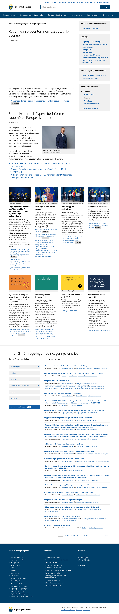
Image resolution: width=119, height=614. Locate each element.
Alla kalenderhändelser (90, 108)
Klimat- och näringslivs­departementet (58, 570)
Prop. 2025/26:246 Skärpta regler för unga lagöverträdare (20, 268)
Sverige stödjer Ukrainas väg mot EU (58, 525)
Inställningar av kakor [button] (83, 610)
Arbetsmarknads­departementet (56, 560)
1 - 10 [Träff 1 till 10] (60, 535)
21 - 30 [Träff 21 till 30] (73, 535)
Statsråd (25, 379)
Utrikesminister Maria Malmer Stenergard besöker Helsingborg (67, 366)
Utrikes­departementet (53, 585)
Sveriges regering (17, 557)
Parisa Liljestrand (81, 396)
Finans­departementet (52, 563)
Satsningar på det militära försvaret (95, 44)
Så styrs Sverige (16, 565)
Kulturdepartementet (68, 387)
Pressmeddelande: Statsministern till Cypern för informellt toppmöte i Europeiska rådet (40, 164)
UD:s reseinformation (90, 28)
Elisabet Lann (80, 502)
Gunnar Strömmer (81, 509)
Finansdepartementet (52, 385)
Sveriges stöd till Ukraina (91, 55)
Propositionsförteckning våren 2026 (95, 58)
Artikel (64, 376)
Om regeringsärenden (90, 78)
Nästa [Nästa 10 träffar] (106, 535)
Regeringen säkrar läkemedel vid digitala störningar (63, 500)
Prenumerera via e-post (75, 2)
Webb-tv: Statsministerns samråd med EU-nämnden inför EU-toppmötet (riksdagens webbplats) (41, 176)
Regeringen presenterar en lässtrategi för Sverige (62, 516)
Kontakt (13, 570)
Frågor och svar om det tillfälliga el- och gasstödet (94, 61)
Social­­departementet (91, 104)
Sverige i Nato (87, 52)
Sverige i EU (86, 50)
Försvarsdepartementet (66, 385)
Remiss (64, 405)
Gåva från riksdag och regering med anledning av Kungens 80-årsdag (69, 451)
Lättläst (53, 2)
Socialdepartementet (51, 388)
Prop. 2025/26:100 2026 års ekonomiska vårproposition (44, 241)
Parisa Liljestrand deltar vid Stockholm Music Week (63, 393)
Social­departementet (52, 580)
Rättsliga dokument (17, 591)
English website (90, 2)
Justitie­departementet (53, 568)
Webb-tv (76, 519)
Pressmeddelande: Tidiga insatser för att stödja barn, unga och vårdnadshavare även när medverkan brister (73, 240)
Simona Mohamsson (99, 519)
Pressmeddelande (67, 368)
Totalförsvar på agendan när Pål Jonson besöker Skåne (64, 459)
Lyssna (47, 2)
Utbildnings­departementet (54, 583)
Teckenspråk (62, 2)
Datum (25, 392)
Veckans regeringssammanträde (22, 596)
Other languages (103, 2)
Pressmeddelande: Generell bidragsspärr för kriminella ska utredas (98, 226)
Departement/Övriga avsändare (25, 386)
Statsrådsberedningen (66, 388)
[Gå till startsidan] (20, 6)
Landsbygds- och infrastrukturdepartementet (90, 387)
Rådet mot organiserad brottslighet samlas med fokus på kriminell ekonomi (72, 507)
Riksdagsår (25, 398)
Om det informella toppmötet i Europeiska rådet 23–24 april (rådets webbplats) (39, 170)
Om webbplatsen (16, 581)
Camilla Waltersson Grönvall (85, 487)
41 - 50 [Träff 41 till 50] (85, 535)
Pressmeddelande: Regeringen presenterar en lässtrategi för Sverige (40, 102)
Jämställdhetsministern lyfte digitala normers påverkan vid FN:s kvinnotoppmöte (74, 373)
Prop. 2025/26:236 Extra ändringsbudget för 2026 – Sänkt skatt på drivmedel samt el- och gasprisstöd (46, 251)
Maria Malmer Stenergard (84, 368)
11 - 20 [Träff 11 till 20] (66, 535)
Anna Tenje (88, 101)
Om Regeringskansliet (18, 578)
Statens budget (87, 47)
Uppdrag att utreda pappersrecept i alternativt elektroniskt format (68, 418)
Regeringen (80, 413)
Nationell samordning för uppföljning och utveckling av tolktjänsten (69, 485)
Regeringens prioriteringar (91, 42)
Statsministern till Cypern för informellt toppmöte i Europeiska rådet (69, 492)
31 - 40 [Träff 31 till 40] (79, 535)
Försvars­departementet (53, 565)
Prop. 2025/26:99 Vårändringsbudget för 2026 (45, 245)
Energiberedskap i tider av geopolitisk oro (71, 311)
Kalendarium (15, 576)
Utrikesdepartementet (100, 368)
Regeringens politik (17, 560)
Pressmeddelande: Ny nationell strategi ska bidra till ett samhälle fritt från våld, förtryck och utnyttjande (20, 332)
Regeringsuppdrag (67, 413)
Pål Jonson (91, 461)
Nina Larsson (73, 376)
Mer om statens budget (43, 257)
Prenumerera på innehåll (21, 407)
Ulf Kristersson (80, 454)
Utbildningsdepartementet (82, 388)
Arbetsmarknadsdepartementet (87, 376)
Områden (25, 373)
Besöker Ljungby (88, 94)
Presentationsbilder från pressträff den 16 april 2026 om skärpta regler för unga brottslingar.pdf (20, 262)
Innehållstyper (25, 367)
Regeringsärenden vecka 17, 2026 (94, 75)
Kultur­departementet (52, 573)
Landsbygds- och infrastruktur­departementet (56, 577)
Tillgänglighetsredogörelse (20, 594)
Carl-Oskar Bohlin (81, 461)
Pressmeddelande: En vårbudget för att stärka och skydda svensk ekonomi (46, 236)
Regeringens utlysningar (19, 589)
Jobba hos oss (15, 573)
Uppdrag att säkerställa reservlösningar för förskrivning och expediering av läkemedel (75, 410)
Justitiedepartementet (81, 385)
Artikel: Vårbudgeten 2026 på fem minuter (46, 231)
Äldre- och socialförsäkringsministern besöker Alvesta (64, 444)
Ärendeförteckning (67, 383)
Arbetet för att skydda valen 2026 (99, 330)
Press (12, 568)
